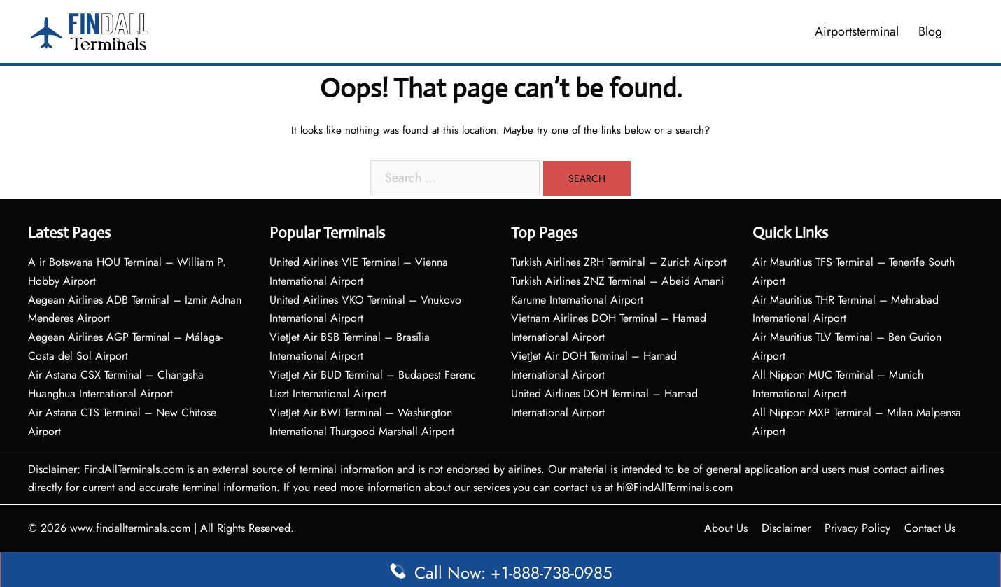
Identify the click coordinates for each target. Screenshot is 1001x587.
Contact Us (929, 528)
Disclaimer (786, 528)
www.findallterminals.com (130, 528)
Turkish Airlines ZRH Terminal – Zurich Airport (619, 262)
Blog (930, 31)
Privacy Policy (857, 528)
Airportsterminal (857, 31)
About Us (726, 528)
